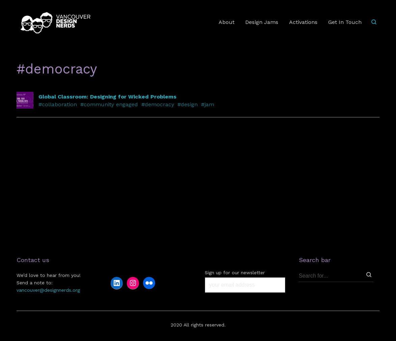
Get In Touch (345, 22)
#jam (207, 104)
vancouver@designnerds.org (48, 290)
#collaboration (57, 104)
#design (187, 104)
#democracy (157, 104)
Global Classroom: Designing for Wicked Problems (107, 96)
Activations (303, 22)
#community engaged (109, 104)
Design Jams (261, 22)
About (226, 22)
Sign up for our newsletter (235, 272)
